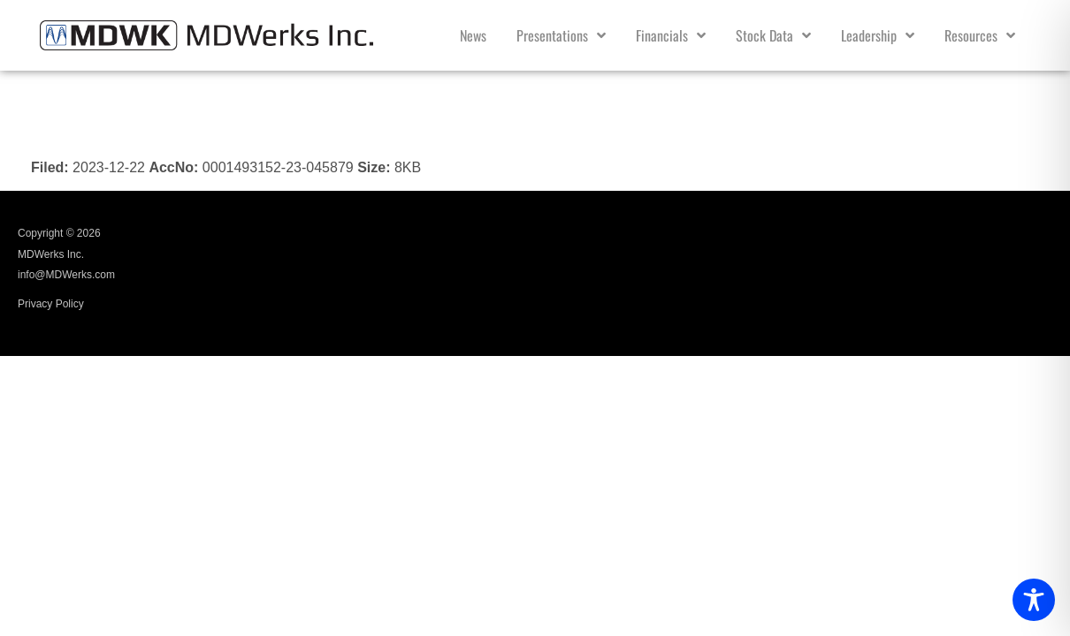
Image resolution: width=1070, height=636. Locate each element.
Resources (979, 35)
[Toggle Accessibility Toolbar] (1034, 600)
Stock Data (773, 35)
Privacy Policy (51, 304)
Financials (671, 35)
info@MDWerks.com (66, 275)
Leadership (877, 35)
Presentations (561, 35)
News (473, 35)
